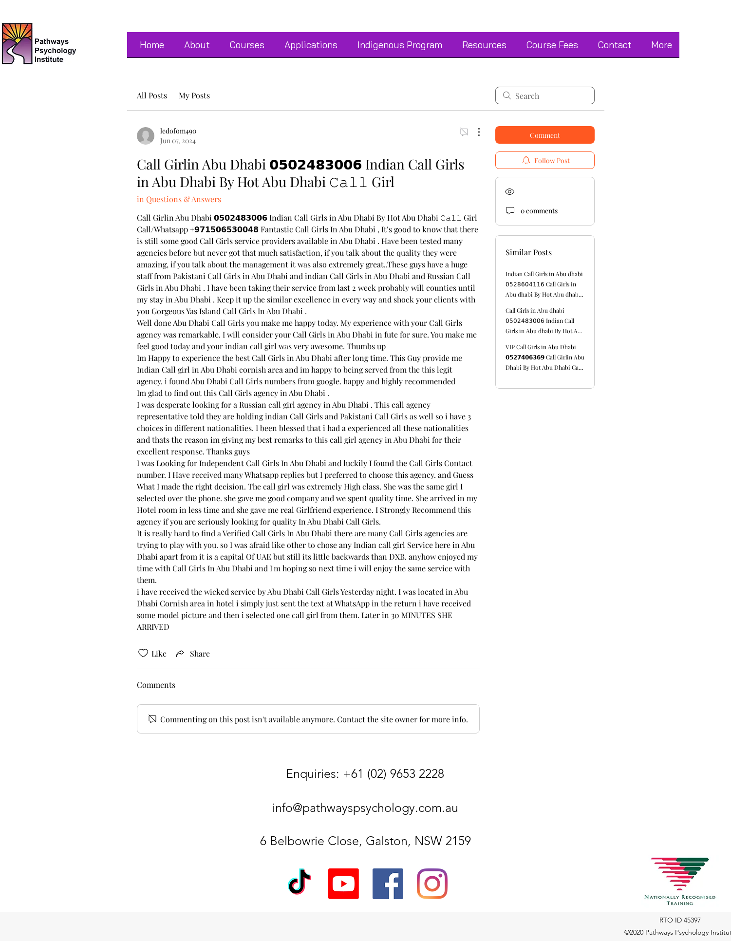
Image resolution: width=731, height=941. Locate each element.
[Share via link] (192, 653)
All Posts (152, 95)
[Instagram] (432, 883)
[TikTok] (299, 883)
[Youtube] (343, 883)
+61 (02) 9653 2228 (393, 773)
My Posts (194, 95)
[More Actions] (474, 132)
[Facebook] (388, 883)
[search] (545, 95)
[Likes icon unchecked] (143, 653)
